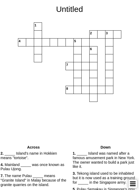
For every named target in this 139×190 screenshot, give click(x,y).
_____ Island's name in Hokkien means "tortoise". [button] (29, 155)
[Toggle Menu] (132, 183)
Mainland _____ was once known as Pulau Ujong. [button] (32, 167)
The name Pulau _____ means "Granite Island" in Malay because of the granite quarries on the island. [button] (33, 180)
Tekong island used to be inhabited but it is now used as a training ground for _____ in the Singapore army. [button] (104, 177)
